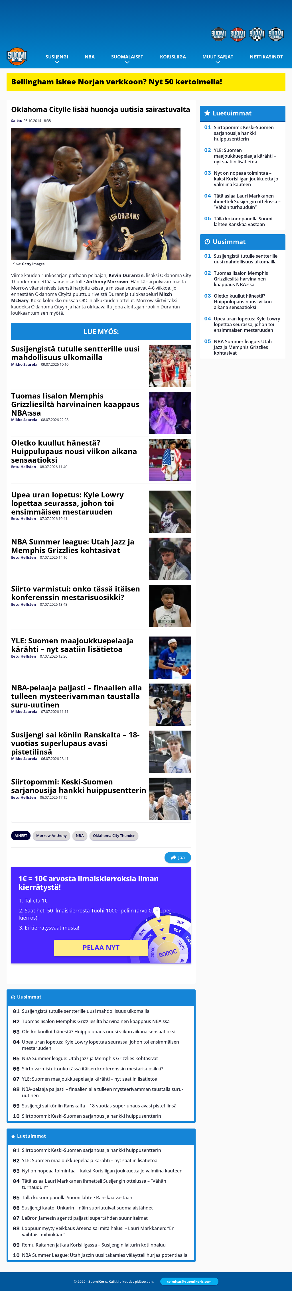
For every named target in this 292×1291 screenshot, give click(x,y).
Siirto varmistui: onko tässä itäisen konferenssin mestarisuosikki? (75, 593)
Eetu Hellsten (23, 466)
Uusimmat (29, 997)
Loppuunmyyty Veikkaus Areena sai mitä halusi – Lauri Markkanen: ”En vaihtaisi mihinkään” (98, 1231)
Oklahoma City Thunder (114, 835)
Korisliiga (173, 57)
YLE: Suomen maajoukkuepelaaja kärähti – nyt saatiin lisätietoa (72, 644)
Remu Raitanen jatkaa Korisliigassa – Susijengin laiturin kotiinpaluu (94, 1245)
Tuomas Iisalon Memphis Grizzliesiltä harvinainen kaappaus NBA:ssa (75, 404)
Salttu (17, 120)
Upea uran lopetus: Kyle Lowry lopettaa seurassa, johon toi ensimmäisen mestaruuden (67, 503)
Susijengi (57, 57)
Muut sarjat (217, 57)
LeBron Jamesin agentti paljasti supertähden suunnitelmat (85, 1218)
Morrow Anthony (51, 835)
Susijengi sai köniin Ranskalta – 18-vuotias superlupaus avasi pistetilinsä (75, 743)
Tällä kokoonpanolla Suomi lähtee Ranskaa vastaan (77, 1197)
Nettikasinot (266, 57)
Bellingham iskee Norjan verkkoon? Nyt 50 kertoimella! (116, 81)
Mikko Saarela (24, 364)
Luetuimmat (31, 1136)
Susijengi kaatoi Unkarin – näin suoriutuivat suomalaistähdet (87, 1208)
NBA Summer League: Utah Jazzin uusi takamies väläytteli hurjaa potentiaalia (104, 1255)
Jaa (178, 857)
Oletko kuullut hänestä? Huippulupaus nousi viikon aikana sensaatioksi (74, 451)
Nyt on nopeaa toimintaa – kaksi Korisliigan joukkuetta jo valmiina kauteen (102, 1171)
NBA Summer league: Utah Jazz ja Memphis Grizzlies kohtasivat (73, 545)
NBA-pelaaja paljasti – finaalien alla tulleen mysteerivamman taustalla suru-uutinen (76, 696)
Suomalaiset (127, 57)
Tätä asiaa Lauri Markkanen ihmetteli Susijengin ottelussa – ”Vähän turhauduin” (94, 1184)
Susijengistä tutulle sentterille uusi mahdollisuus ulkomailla (75, 352)
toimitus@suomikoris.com (189, 1281)
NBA (90, 57)
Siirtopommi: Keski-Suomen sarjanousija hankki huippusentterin (78, 785)
